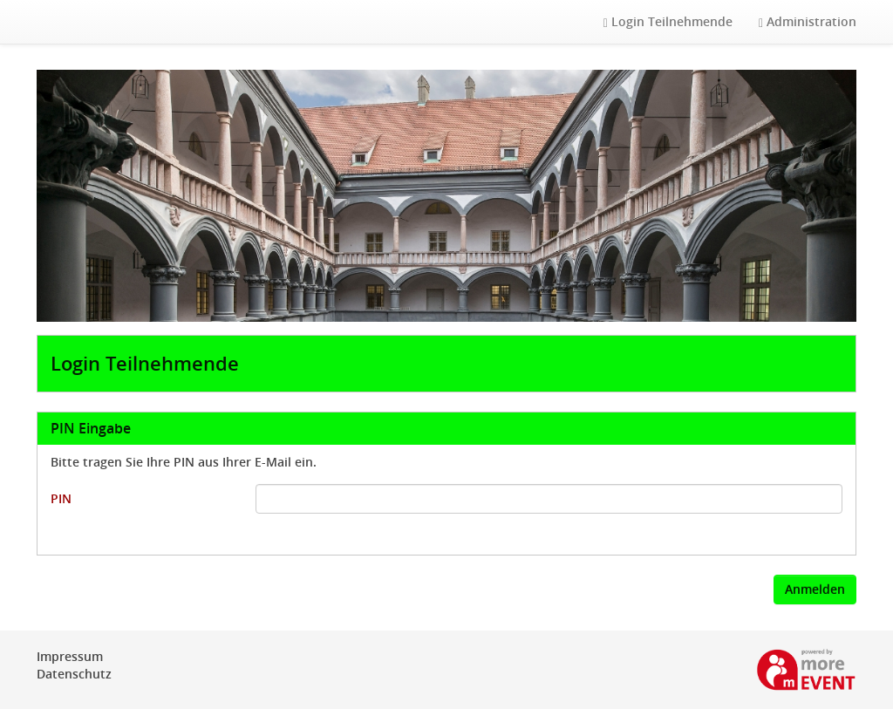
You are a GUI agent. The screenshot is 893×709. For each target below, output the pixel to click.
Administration (807, 21)
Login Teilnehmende (668, 21)
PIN (61, 498)
